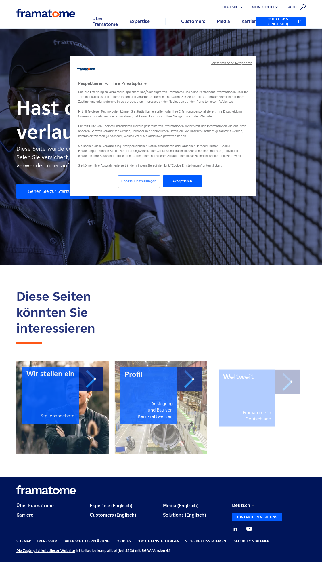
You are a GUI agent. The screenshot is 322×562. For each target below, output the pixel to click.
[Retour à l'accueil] (45, 13)
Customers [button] (193, 21)
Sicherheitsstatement (206, 541)
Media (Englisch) (180, 505)
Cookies (123, 541)
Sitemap (23, 541)
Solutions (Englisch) (184, 515)
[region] (163, 126)
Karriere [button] (249, 21)
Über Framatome (35, 505)
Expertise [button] (139, 21)
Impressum (47, 541)
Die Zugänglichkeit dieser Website (45, 550)
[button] (269, 7)
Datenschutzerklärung (86, 541)
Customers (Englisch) (113, 515)
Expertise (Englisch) (111, 505)
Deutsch (241, 505)
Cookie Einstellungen (158, 541)
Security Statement (253, 541)
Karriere (24, 515)
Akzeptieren (182, 181)
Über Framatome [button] (105, 21)
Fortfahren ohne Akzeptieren (231, 63)
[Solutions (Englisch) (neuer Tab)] (281, 21)
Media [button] (223, 21)
